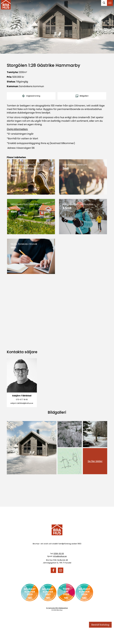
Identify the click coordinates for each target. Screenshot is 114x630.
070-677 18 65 (22, 399)
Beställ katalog (100, 624)
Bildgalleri (81, 96)
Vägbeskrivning (31, 96)
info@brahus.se (60, 556)
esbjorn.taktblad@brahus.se (21, 403)
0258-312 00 (59, 553)
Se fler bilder (95, 461)
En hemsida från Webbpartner (57, 608)
